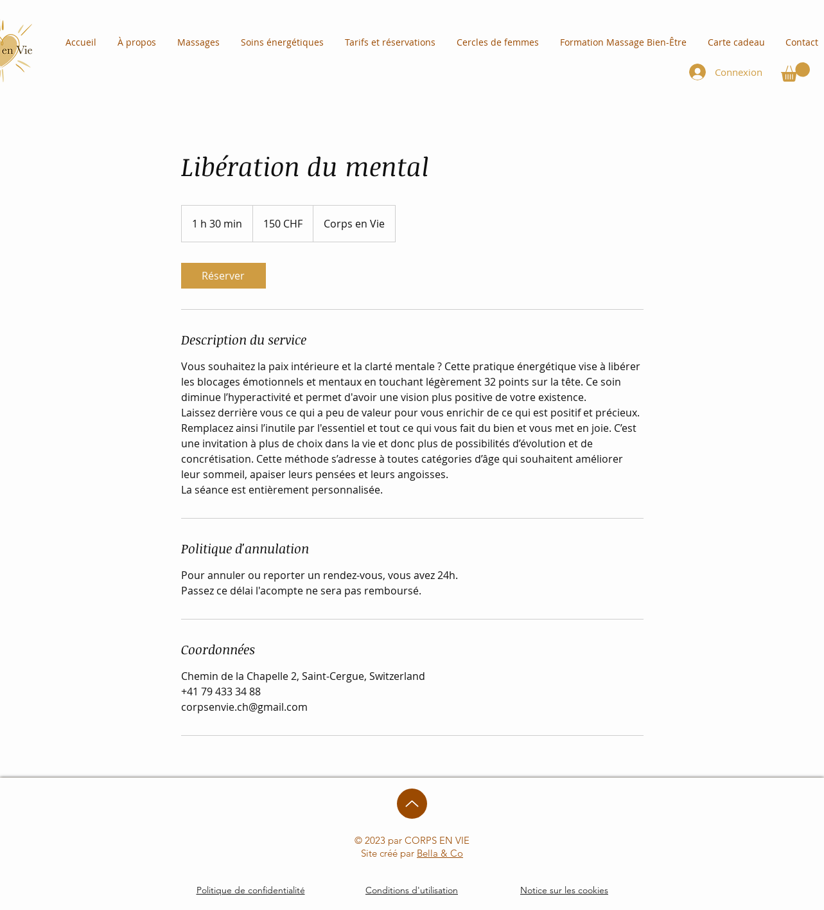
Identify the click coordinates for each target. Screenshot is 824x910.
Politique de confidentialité (251, 890)
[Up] (412, 804)
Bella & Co (440, 853)
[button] (795, 72)
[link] (223, 276)
